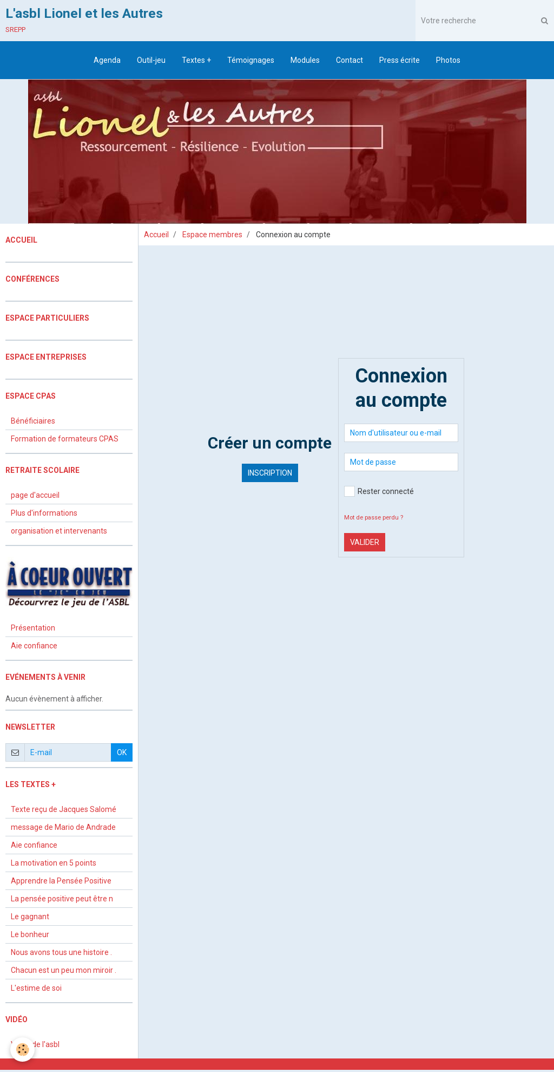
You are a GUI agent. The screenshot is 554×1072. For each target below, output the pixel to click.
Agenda (107, 62)
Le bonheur (30, 936)
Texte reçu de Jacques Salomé (63, 811)
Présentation (33, 630)
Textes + (196, 62)
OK (122, 754)
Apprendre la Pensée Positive (61, 883)
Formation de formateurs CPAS (64, 441)
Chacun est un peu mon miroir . (63, 972)
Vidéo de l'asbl (35, 1046)
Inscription (270, 475)
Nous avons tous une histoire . (61, 954)
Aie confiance (34, 648)
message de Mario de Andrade (63, 829)
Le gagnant (30, 918)
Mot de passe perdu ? (373, 519)
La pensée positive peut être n (62, 900)
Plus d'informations (44, 515)
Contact (349, 62)
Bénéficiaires (33, 423)
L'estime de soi (36, 990)
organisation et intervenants (59, 533)
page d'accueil (35, 497)
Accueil (156, 236)
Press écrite (399, 62)
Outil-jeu (151, 62)
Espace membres (212, 236)
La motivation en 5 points (53, 865)
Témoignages (250, 62)
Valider (364, 544)
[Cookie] (23, 1049)
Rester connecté (379, 493)
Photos (448, 62)
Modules (305, 62)
